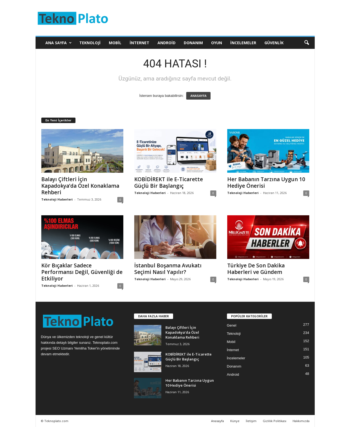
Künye (235, 421)
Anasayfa (217, 421)
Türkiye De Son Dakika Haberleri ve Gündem (256, 269)
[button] (307, 43)
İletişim (251, 421)
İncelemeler (243, 42)
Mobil (115, 42)
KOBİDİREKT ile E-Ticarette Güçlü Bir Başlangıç (168, 182)
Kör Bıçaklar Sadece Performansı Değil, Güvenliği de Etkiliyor (81, 272)
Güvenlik (274, 42)
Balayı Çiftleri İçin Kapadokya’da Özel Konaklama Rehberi (80, 186)
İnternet (139, 42)
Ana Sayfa (58, 43)
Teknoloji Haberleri (57, 199)
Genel (232, 325)
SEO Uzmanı (62, 348)
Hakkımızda (301, 421)
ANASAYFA (198, 95)
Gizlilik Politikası (274, 421)
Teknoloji (90, 42)
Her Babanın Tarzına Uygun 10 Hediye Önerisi (266, 182)
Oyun (216, 42)
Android (167, 42)
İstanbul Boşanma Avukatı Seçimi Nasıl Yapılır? (168, 269)
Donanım (193, 42)
